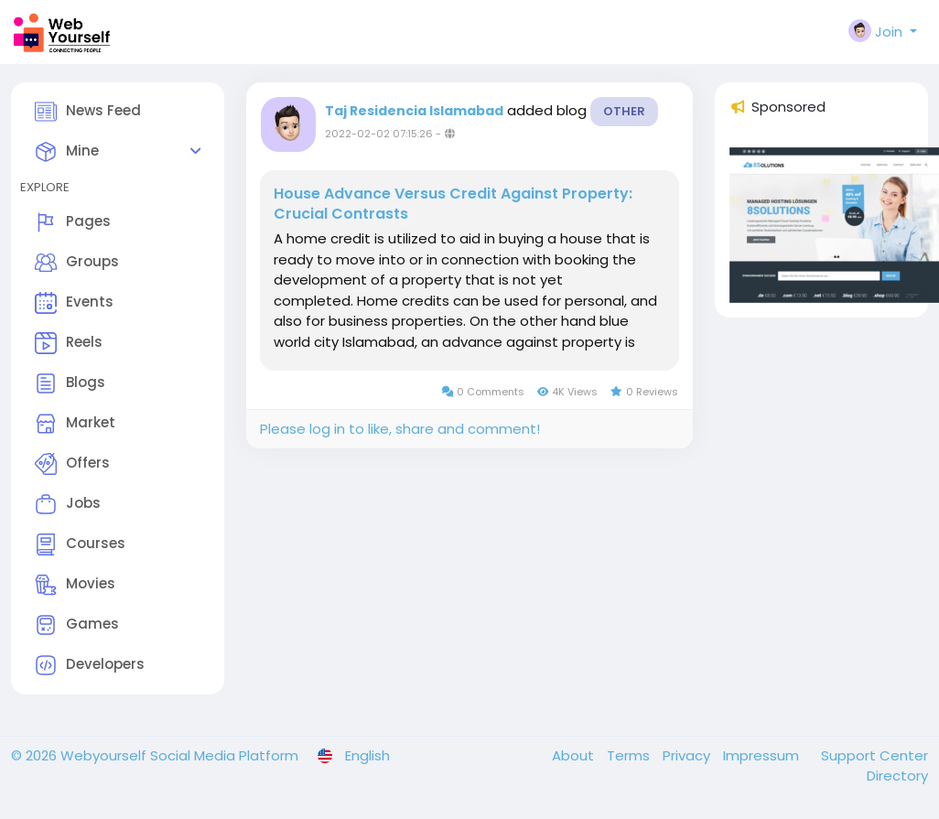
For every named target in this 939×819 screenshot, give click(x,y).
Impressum (763, 755)
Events (74, 303)
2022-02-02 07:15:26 (379, 133)
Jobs (68, 504)
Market (75, 424)
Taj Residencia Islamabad (414, 111)
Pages (73, 222)
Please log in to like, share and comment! (400, 428)
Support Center (874, 755)
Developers (90, 665)
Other (624, 111)
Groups (77, 263)
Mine (67, 152)
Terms (630, 755)
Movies (75, 585)
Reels (69, 343)
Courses (80, 544)
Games (77, 625)
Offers (72, 464)
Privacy (688, 755)
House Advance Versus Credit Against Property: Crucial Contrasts (453, 204)
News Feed (88, 112)
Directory (897, 775)
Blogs (70, 383)
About (575, 755)
